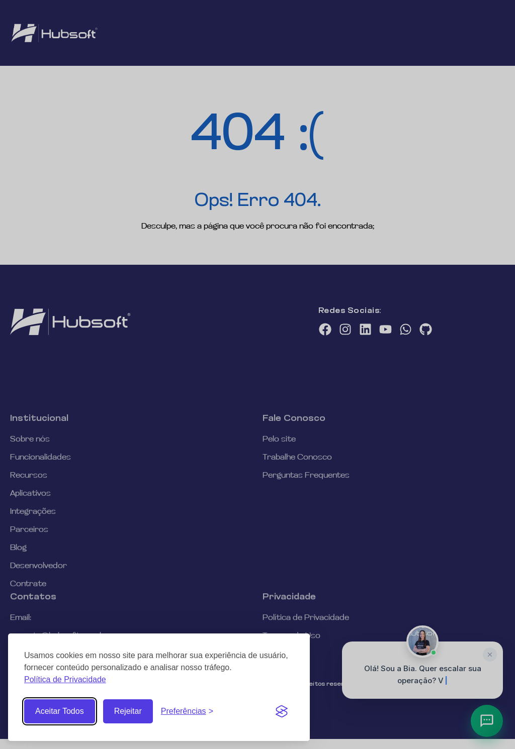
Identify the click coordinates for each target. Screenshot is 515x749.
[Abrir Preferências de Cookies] (187, 711)
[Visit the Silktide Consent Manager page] (282, 711)
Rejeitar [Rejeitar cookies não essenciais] (128, 711)
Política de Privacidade (65, 679)
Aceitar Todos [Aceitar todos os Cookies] (59, 711)
